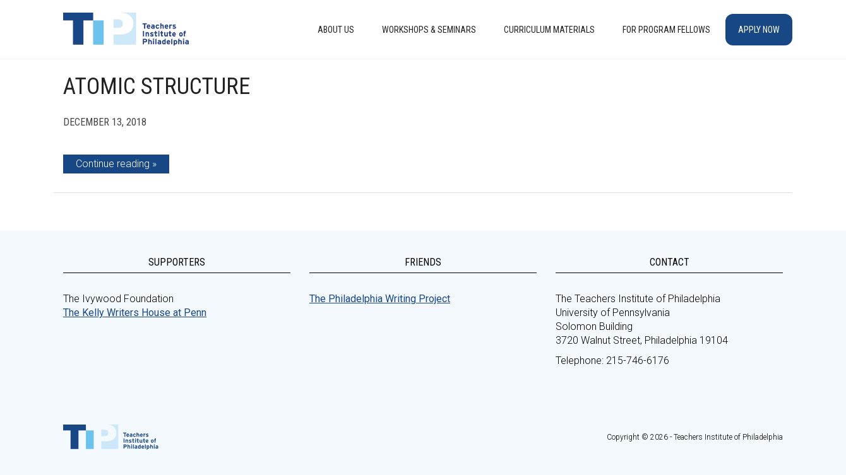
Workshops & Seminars (429, 30)
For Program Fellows (666, 30)
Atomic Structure (156, 86)
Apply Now (759, 30)
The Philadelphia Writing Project (379, 299)
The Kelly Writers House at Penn (134, 313)
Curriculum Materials (549, 30)
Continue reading (113, 164)
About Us (336, 30)
